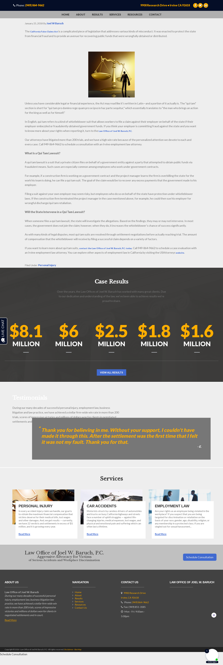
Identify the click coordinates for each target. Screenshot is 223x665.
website (30, 257)
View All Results (111, 381)
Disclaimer (68, 658)
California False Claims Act (47, 31)
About (78, 603)
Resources (80, 613)
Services (79, 609)
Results (79, 606)
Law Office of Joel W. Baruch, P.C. (120, 130)
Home (78, 600)
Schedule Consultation (199, 565)
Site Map (77, 658)
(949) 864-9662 (34, 5)
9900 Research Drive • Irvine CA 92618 (165, 5)
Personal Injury (47, 269)
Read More (24, 542)
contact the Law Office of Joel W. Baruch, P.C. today (112, 248)
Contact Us (81, 616)
